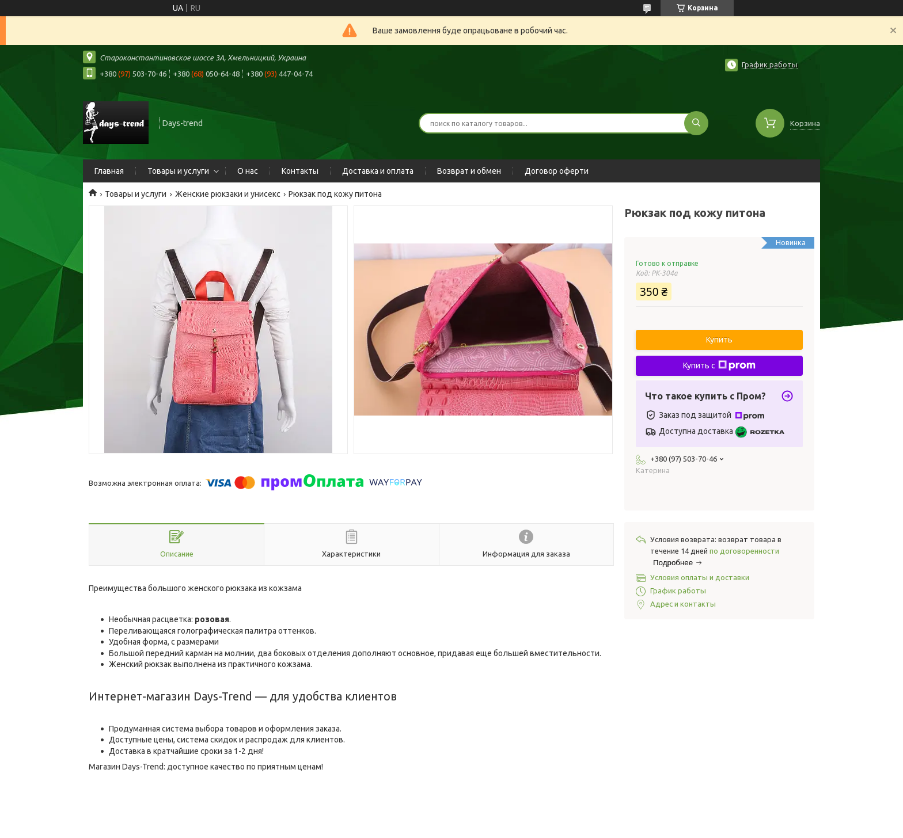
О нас (247, 171)
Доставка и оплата (377, 171)
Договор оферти (557, 171)
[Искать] (696, 123)
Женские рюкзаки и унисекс (227, 194)
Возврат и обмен (469, 171)
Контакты (300, 171)
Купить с (719, 365)
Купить (719, 339)
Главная (109, 171)
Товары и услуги (178, 171)
